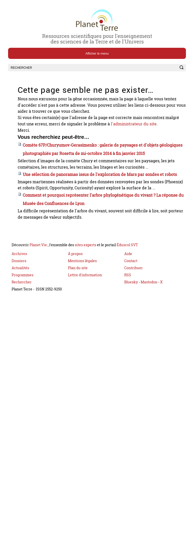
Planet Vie (39, 277)
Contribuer (133, 300)
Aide (128, 286)
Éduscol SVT (127, 277)
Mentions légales (82, 293)
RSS (127, 307)
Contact (130, 293)
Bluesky (131, 314)
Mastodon (149, 314)
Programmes (22, 307)
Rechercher (22, 314)
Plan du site (78, 300)
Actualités (20, 300)
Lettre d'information (85, 307)
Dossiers (19, 293)
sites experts (85, 277)
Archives (19, 286)
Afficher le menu (97, 53)
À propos (75, 286)
